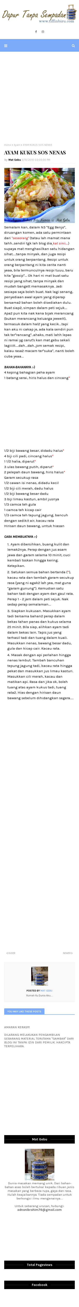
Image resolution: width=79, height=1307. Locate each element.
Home (7, 144)
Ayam (17, 144)
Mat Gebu (14, 159)
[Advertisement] (39, 97)
